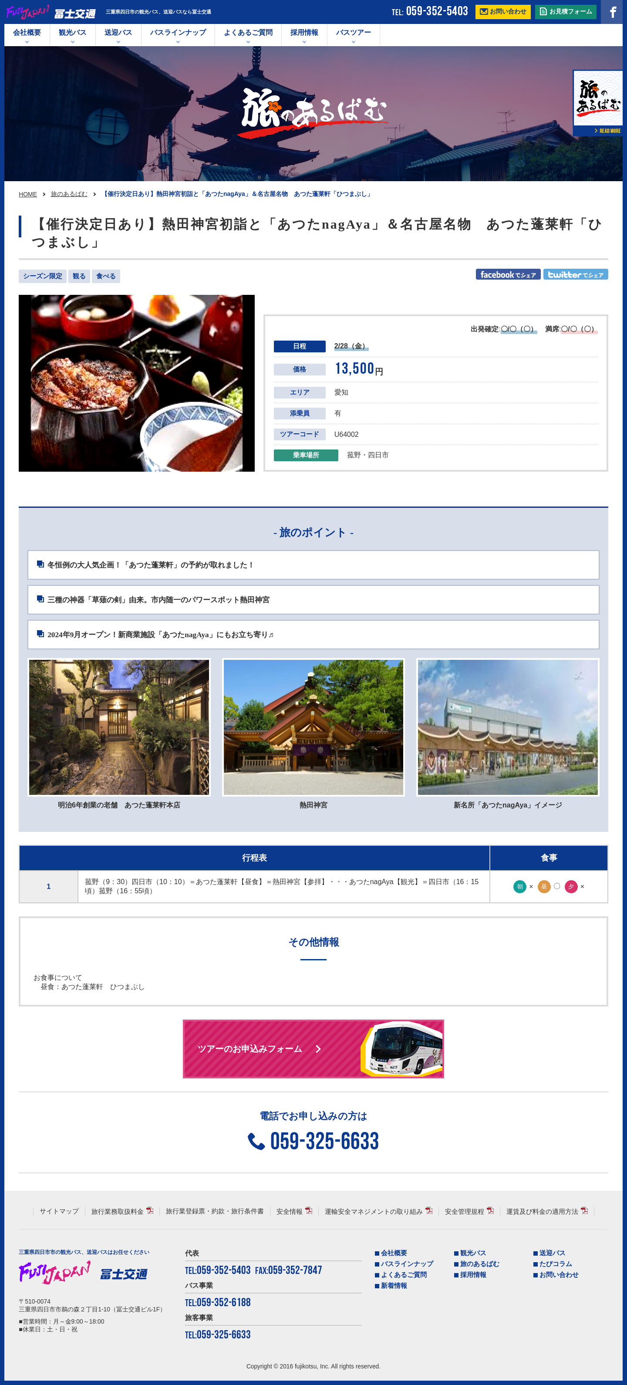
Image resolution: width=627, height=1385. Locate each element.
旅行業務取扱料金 (117, 1211)
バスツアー (353, 32)
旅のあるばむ (69, 193)
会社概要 (27, 32)
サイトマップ (59, 1211)
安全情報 (289, 1211)
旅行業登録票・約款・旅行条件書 (215, 1211)
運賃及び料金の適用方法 (542, 1211)
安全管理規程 (464, 1211)
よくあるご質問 (248, 32)
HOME (28, 194)
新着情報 (394, 1285)
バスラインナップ (407, 1263)
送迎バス (118, 32)
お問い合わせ (559, 1274)
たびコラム (555, 1263)
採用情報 (304, 32)
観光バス (73, 32)
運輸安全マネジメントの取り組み (374, 1211)
